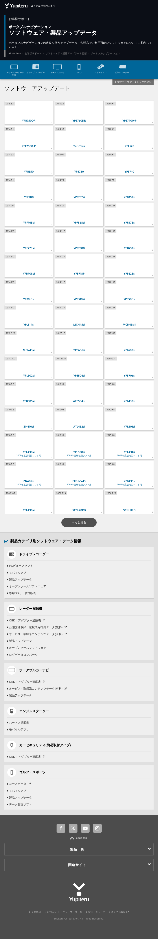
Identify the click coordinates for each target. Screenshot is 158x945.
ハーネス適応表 (18, 728)
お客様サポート (33, 53)
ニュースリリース (71, 918)
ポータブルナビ (57, 68)
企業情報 (35, 918)
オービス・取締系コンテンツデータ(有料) (37, 638)
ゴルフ (79, 68)
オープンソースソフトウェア (26, 590)
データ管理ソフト (19, 810)
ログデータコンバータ (22, 659)
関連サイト (109, 871)
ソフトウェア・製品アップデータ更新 (66, 53)
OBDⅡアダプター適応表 (26, 625)
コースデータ (19, 790)
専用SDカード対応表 (21, 597)
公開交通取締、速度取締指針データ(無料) (37, 632)
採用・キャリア (95, 918)
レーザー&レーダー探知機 (14, 69)
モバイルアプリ (18, 577)
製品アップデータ (19, 583)
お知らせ (51, 918)
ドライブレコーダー (36, 68)
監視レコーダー (122, 68)
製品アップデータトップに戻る (134, 82)
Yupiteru (16, 53)
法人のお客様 (119, 918)
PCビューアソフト (20, 570)
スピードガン (101, 68)
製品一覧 (110, 855)
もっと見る (79, 526)
